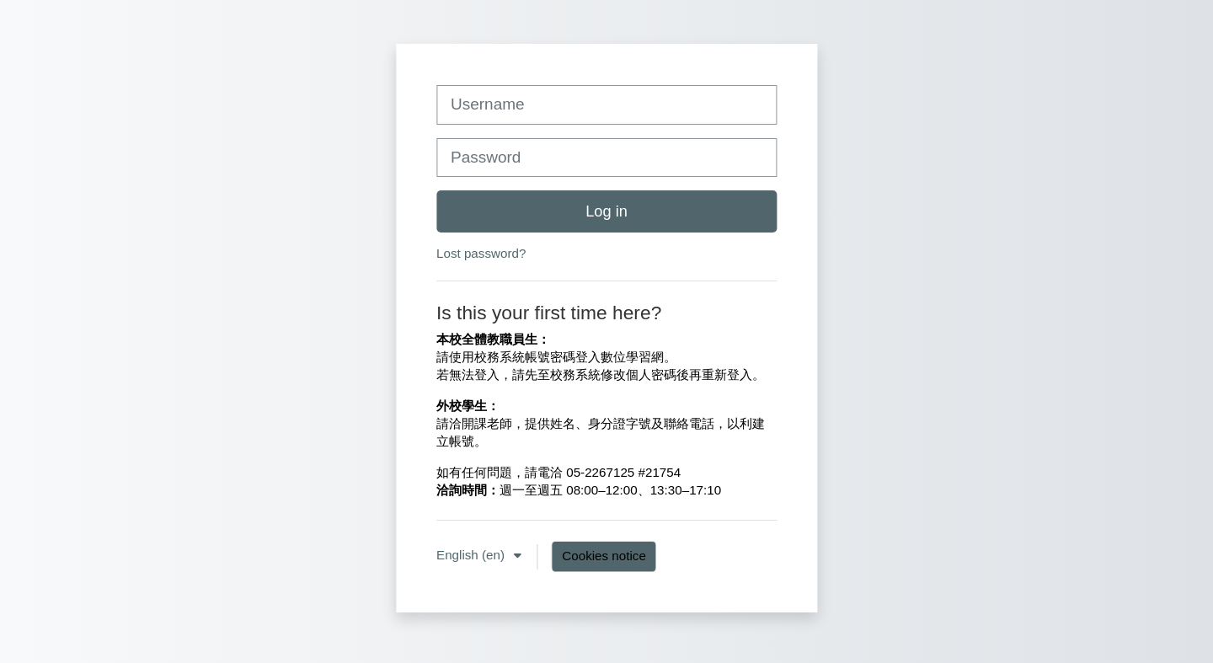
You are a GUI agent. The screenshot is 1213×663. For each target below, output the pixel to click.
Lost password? (481, 253)
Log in (606, 211)
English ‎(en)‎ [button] (472, 555)
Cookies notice (604, 555)
